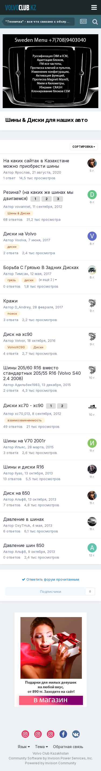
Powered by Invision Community (50, 763)
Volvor (20, 340)
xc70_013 (22, 413)
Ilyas (18, 473)
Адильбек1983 (27, 385)
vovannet (22, 206)
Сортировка (83, 146)
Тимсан (21, 273)
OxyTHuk (22, 525)
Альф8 (20, 499)
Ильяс (20, 447)
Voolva (20, 240)
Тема (41, 746)
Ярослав (22, 172)
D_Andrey (22, 307)
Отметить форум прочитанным (50, 579)
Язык (24, 746)
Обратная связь (68, 746)
